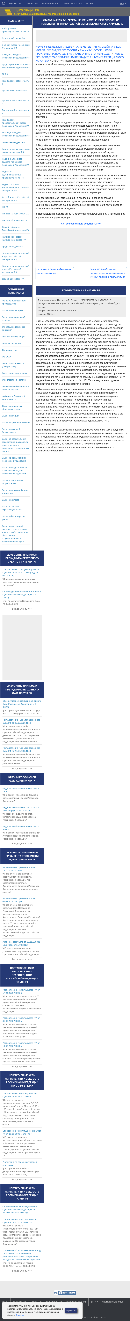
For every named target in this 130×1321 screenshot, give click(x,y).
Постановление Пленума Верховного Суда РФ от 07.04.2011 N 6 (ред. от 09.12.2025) (21, 572)
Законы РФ (32, 3)
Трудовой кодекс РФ (12, 246)
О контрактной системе (14, 380)
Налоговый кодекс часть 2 (15, 220)
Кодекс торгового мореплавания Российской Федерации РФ (15, 187)
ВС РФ (89, 3)
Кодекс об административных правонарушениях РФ (13, 174)
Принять (71, 1310)
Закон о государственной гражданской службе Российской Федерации (15, 470)
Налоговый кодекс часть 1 (15, 213)
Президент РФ (50, 3)
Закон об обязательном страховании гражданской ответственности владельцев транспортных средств (15, 445)
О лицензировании (11, 343)
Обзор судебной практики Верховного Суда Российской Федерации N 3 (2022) (21, 704)
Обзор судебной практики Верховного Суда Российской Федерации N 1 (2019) (21, 594)
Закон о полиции (10, 415)
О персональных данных (14, 373)
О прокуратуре (9, 350)
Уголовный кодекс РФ (13, 279)
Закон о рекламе (10, 500)
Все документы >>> (22, 609)
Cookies (20, 1315)
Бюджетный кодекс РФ (13, 38)
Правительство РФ (72, 3)
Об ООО (6, 356)
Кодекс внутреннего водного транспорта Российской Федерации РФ (16, 162)
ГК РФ (5, 74)
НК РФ (5, 207)
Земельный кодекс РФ (13, 142)
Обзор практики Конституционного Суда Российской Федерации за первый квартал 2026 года (19, 1209)
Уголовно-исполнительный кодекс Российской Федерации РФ (15, 256)
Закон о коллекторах (12, 310)
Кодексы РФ (15, 3)
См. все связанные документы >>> (81, 223)
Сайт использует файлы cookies (90, 1317)
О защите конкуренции (13, 336)
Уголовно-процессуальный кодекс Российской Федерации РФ (15, 269)
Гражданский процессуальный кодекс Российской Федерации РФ (16, 123)
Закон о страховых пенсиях (16, 422)
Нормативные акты (112, 1301)
